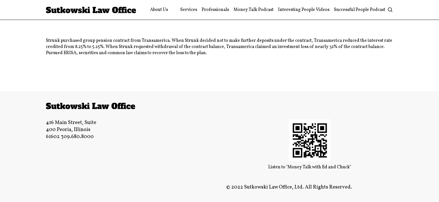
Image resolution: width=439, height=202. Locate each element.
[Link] (91, 9)
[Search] (390, 10)
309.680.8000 (77, 136)
